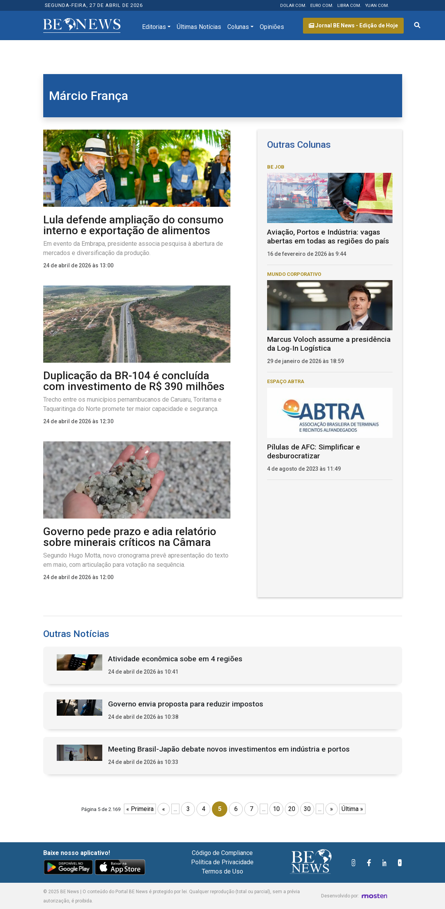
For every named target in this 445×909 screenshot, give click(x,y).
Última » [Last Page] (352, 809)
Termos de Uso (222, 871)
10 (276, 809)
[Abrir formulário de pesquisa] (417, 25)
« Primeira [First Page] (140, 809)
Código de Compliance (222, 853)
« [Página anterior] (163, 809)
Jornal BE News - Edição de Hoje (353, 25)
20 (291, 809)
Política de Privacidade (222, 862)
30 (307, 809)
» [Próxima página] (331, 809)
